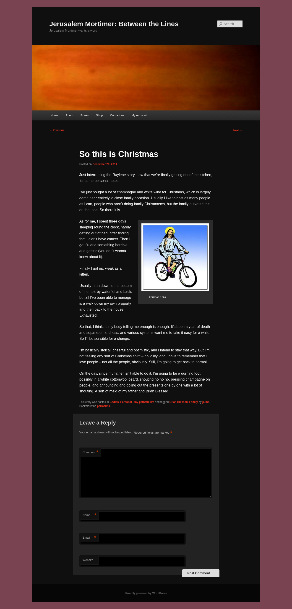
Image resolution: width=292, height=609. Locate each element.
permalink (103, 406)
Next (238, 130)
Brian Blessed (178, 402)
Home (54, 115)
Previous (56, 130)
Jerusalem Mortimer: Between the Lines (114, 24)
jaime (205, 402)
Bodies (114, 402)
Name (89, 515)
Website (88, 560)
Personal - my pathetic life (137, 402)
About (69, 115)
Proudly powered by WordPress (146, 593)
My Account (139, 115)
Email (89, 538)
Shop (99, 115)
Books (85, 115)
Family (193, 402)
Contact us (117, 115)
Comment (90, 452)
